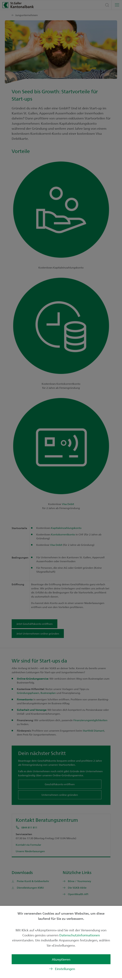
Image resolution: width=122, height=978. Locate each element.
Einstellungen (65, 968)
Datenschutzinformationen (79, 935)
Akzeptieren (61, 959)
